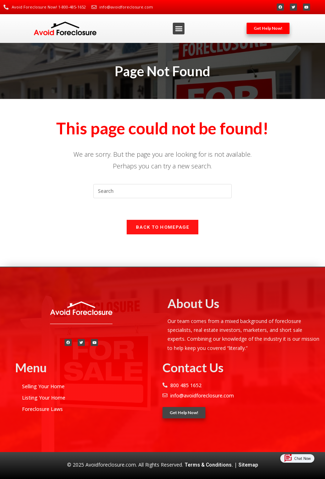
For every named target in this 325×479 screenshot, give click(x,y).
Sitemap (248, 465)
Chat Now (297, 459)
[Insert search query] (162, 191)
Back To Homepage (162, 227)
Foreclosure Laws (42, 409)
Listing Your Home (43, 397)
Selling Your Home (43, 386)
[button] (178, 28)
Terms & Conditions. (209, 465)
